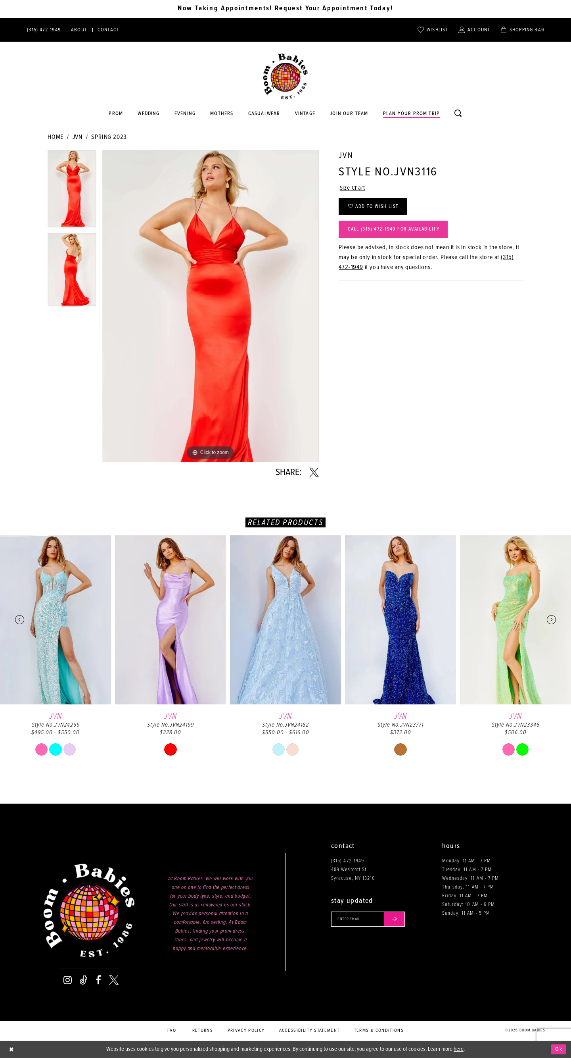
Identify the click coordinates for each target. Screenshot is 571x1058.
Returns (202, 1030)
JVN (77, 137)
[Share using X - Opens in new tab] (314, 472)
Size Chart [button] (353, 189)
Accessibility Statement (309, 1030)
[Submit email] (398, 919)
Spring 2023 (109, 137)
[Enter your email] (370, 919)
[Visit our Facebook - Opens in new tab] (98, 980)
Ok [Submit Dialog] (558, 1049)
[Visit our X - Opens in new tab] (114, 980)
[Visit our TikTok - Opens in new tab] (84, 980)
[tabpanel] (72, 191)
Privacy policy (246, 1030)
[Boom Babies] (285, 76)
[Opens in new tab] (264, 114)
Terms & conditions (379, 1030)
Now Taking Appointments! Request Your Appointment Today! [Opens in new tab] (285, 8)
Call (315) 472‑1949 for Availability (398, 232)
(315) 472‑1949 (347, 861)
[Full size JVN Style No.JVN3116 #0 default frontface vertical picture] (210, 306)
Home (55, 137)
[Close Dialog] (12, 1049)
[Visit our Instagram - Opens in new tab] (67, 980)
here (459, 1049)
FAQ (171, 1030)
